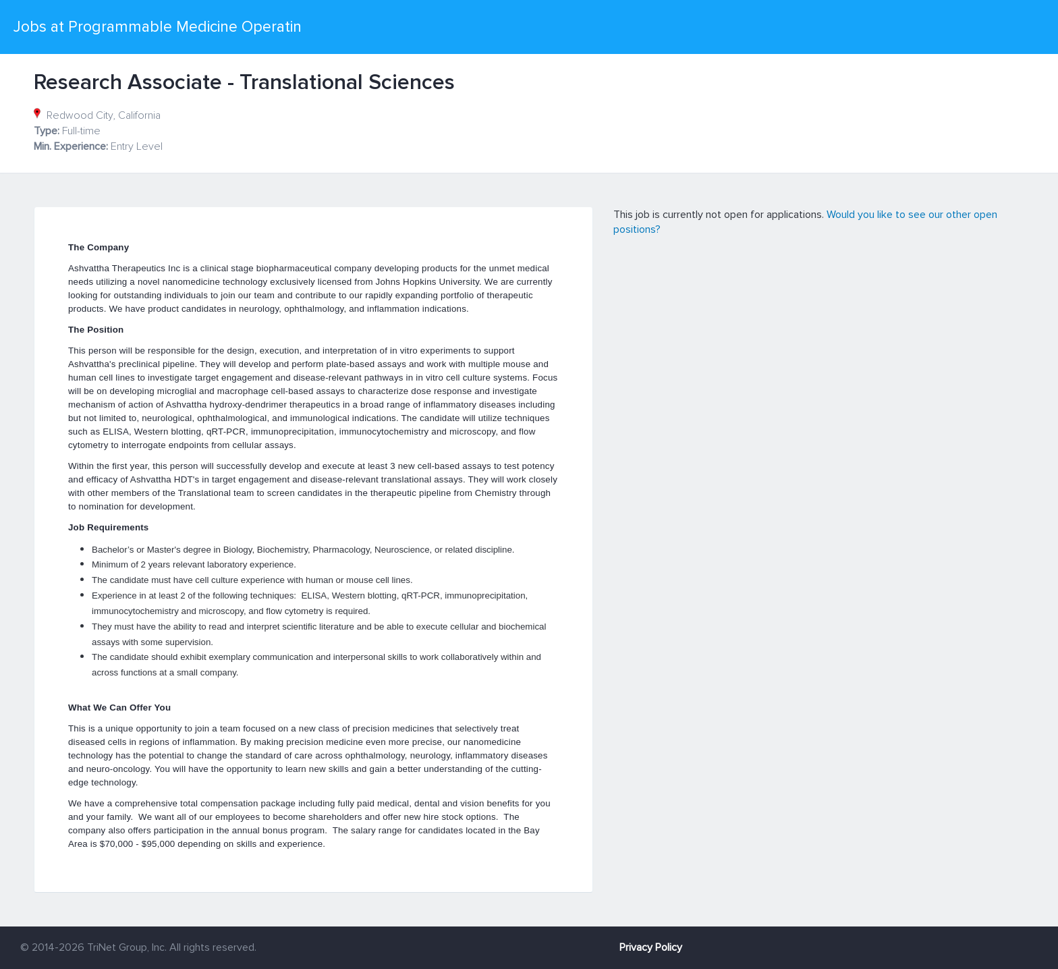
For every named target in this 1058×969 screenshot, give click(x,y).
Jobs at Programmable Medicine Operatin (157, 27)
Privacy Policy (650, 947)
